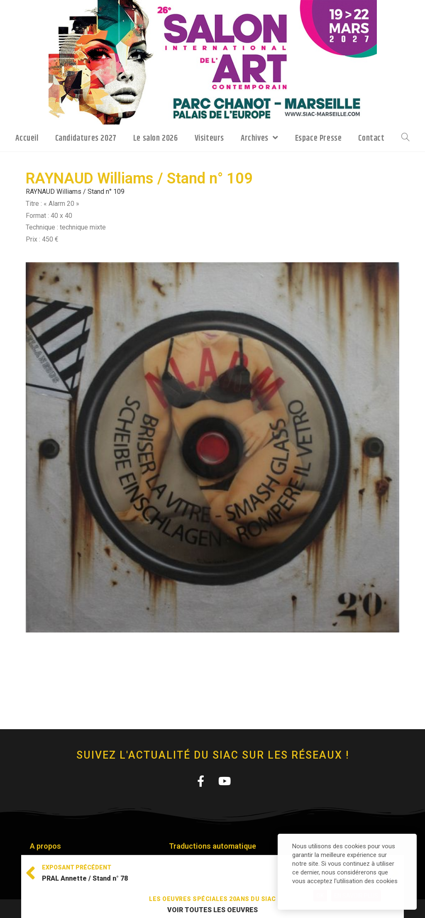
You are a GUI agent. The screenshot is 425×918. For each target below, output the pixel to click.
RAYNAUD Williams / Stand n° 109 (75, 191)
